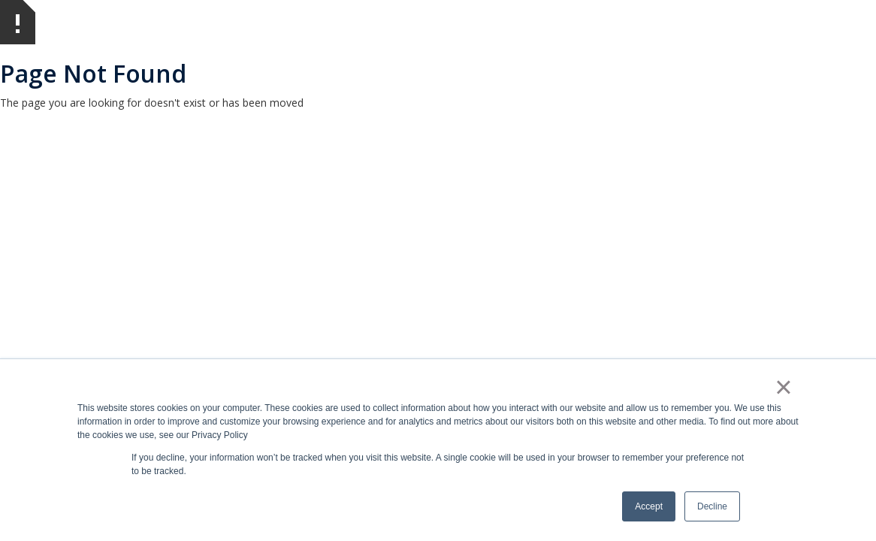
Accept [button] (649, 506)
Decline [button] (712, 506)
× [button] (783, 387)
